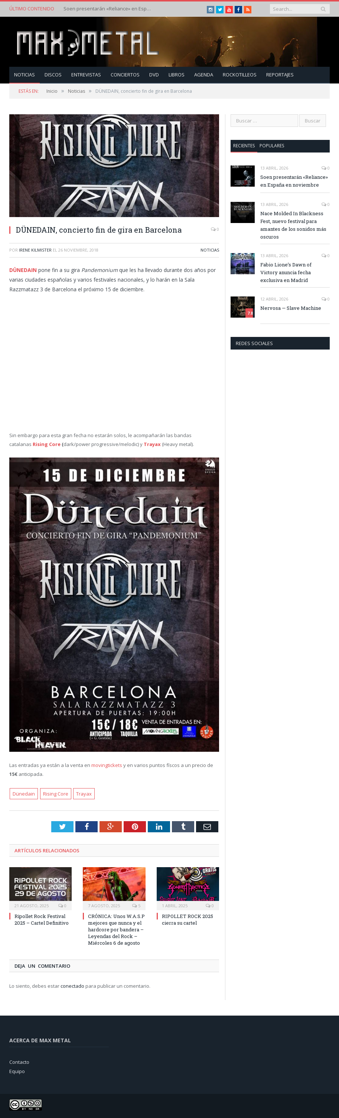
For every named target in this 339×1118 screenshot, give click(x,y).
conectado (72, 986)
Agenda (203, 74)
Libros (177, 74)
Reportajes (280, 74)
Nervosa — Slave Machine (290, 308)
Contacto (19, 1062)
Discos (53, 74)
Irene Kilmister (35, 250)
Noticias (24, 74)
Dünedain (24, 793)
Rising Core (47, 444)
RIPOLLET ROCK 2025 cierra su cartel (187, 919)
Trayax (84, 793)
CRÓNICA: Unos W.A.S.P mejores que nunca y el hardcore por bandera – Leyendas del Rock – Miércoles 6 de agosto (116, 930)
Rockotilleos (240, 74)
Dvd (154, 74)
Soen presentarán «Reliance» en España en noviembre (108, 9)
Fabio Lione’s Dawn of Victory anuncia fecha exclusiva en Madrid (286, 272)
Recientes (244, 145)
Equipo (17, 1071)
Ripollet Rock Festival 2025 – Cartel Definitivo (41, 919)
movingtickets (106, 765)
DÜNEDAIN (23, 269)
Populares (272, 145)
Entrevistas (86, 74)
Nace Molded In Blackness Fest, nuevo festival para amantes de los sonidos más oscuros (293, 225)
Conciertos (125, 74)
